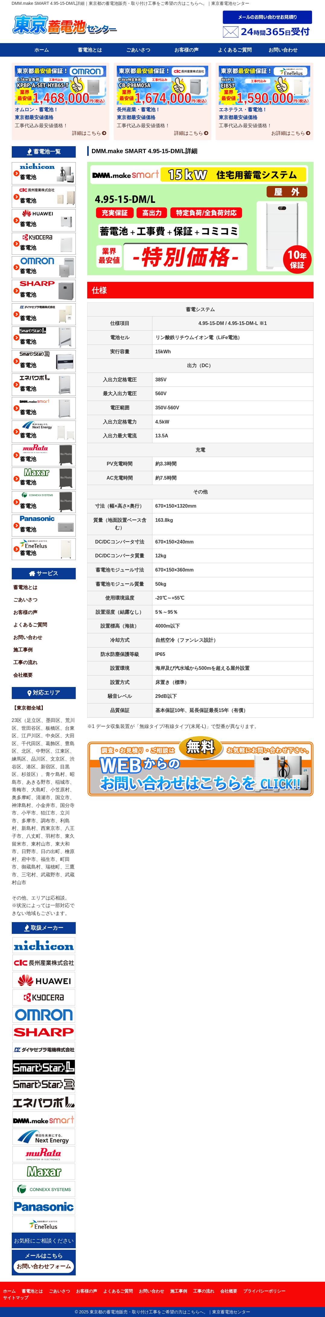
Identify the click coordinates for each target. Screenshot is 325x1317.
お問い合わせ (283, 49)
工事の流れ (25, 662)
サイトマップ (15, 1297)
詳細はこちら (86, 133)
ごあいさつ (138, 49)
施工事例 (23, 649)
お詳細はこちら (288, 133)
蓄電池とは (90, 49)
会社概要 (23, 675)
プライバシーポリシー (264, 1291)
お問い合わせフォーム (44, 1266)
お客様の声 (186, 49)
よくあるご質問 (235, 49)
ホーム (41, 49)
